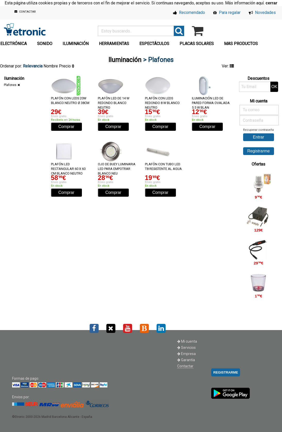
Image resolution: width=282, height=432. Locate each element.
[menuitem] (45, 42)
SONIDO (44, 43)
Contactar (185, 366)
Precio (66, 66)
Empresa (186, 354)
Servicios (186, 347)
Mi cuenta (187, 341)
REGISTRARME (225, 372)
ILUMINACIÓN (76, 43)
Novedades (262, 12)
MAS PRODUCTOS (241, 43)
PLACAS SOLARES (197, 43)
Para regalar (227, 12)
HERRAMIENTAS (114, 43)
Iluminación (124, 60)
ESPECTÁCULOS (154, 43)
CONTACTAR (25, 11)
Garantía (186, 360)
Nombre (51, 66)
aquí (260, 3)
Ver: (228, 66)
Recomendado (189, 12)
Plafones (10, 85)
